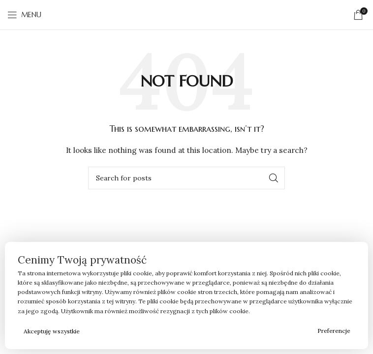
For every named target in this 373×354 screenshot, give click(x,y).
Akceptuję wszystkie (52, 331)
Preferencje (333, 330)
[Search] (186, 178)
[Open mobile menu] (24, 15)
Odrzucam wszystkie (199, 331)
